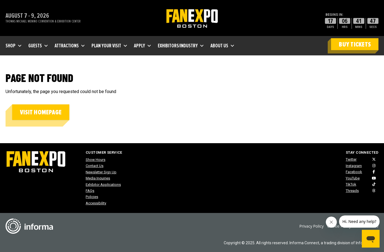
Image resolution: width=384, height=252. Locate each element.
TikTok (351, 184)
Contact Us (94, 166)
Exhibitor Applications (103, 184)
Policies (92, 197)
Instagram (354, 166)
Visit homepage (41, 112)
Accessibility (96, 203)
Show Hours (95, 160)
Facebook (354, 172)
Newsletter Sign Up (101, 172)
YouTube (353, 178)
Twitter (351, 159)
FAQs (90, 191)
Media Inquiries (98, 178)
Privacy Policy (311, 226)
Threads (352, 191)
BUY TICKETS (355, 44)
